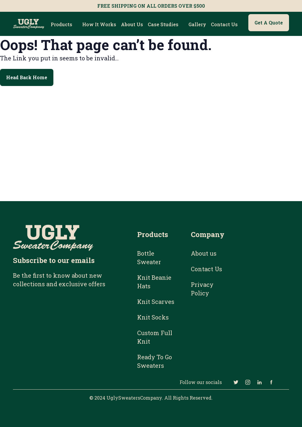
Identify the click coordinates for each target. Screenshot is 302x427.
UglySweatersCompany (134, 398)
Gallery (197, 24)
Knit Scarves (155, 301)
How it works (99, 24)
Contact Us (224, 24)
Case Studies (163, 24)
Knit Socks (153, 317)
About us (132, 24)
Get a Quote (269, 22)
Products (61, 24)
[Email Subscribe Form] (66, 324)
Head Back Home (26, 77)
